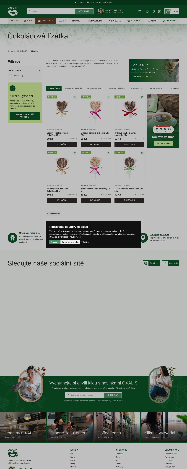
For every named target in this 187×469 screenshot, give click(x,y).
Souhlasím (55, 242)
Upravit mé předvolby (70, 242)
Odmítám (85, 242)
